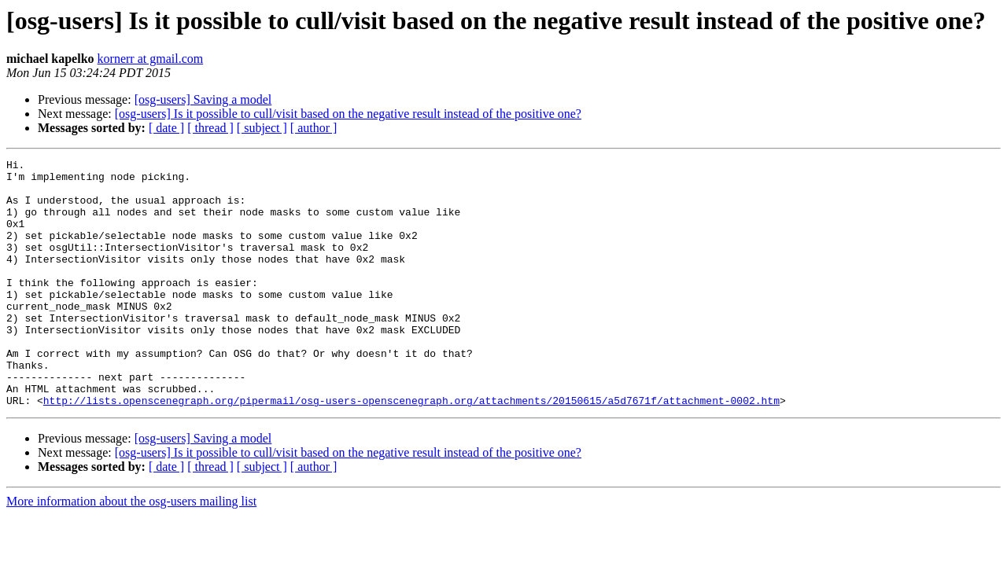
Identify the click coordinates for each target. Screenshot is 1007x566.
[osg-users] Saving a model (203, 99)
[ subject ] (262, 127)
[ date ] (166, 127)
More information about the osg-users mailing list (131, 550)
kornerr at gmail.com (151, 58)
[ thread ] (210, 127)
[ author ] (314, 127)
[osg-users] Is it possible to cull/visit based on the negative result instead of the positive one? (348, 113)
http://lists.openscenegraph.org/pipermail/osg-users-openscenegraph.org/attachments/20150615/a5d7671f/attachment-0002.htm (411, 450)
